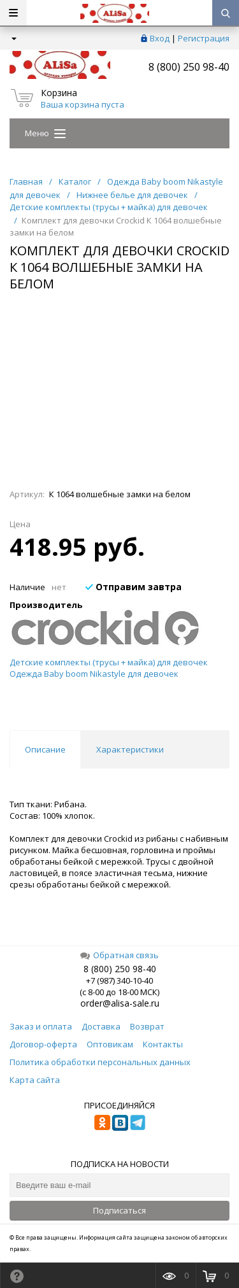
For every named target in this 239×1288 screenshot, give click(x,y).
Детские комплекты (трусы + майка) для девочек (109, 662)
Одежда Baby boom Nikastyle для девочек (94, 673)
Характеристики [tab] (130, 749)
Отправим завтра (133, 587)
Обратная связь (119, 955)
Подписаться (119, 1210)
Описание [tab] (45, 749)
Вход (160, 38)
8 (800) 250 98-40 (188, 67)
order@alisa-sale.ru (119, 1003)
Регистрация (203, 38)
